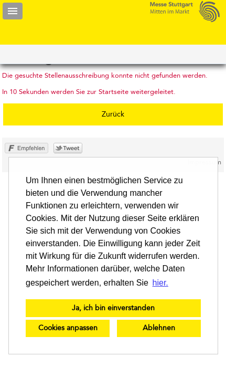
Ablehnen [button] (159, 328)
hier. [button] (160, 282)
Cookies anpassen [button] (68, 328)
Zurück (113, 114)
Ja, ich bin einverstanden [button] (113, 308)
